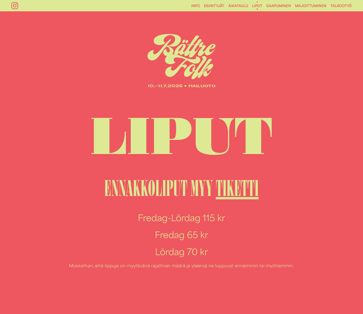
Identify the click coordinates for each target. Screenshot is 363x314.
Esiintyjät (214, 5)
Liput (257, 5)
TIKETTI (237, 188)
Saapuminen (278, 5)
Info (195, 5)
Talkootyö (341, 5)
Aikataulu (238, 5)
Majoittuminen (310, 5)
